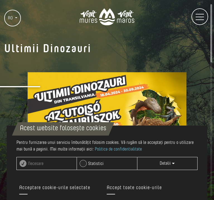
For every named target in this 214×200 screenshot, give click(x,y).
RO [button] (11, 18)
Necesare (35, 163)
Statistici (96, 163)
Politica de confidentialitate (118, 149)
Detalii (167, 163)
